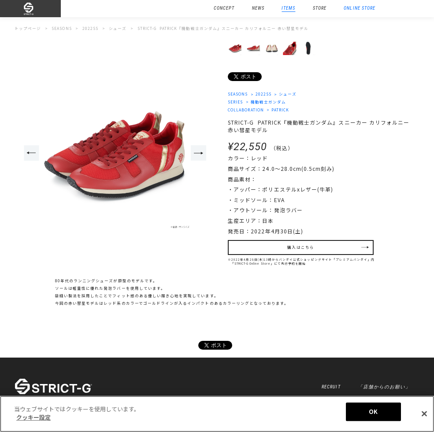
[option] (115, 153)
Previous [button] (31, 153)
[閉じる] (424, 413)
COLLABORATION (246, 109)
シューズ (288, 93)
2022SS (263, 93)
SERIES (235, 101)
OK (373, 411)
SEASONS (238, 93)
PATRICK (280, 109)
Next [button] (198, 153)
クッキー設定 (33, 417)
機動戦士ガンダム (268, 101)
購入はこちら (300, 247)
